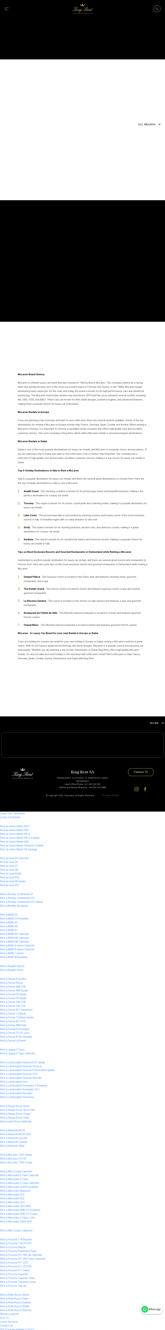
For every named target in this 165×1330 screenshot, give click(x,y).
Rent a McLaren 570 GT (13, 1157)
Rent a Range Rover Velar (14, 1116)
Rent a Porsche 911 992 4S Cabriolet (21, 1253)
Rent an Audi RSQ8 (10, 872)
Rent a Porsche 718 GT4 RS (16, 1241)
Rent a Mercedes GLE (12, 1197)
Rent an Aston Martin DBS (14, 828)
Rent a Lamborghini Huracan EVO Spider (22, 1061)
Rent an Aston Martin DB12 (15, 832)
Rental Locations (9, 1312)
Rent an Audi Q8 (9, 868)
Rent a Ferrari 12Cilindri (13, 1012)
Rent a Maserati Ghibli (12, 1144)
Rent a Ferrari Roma (11, 981)
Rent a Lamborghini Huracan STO (18, 1072)
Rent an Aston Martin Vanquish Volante (22, 844)
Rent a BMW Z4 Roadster (14, 917)
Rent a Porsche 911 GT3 (14, 1261)
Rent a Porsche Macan (13, 1245)
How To (4, 1316)
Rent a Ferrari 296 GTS (13, 1004)
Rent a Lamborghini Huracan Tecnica (20, 1064)
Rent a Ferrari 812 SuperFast (16, 1008)
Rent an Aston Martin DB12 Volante (19, 836)
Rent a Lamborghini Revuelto (16, 1091)
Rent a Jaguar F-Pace (12, 1048)
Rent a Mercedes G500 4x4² (16, 1220)
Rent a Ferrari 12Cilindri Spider (17, 1016)
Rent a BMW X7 (9, 928)
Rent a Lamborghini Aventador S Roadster (24, 1084)
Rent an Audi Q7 (9, 864)
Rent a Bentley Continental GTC (17, 896)
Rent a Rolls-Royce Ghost (14, 1293)
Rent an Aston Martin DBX (14, 840)
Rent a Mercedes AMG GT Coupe (18, 1212)
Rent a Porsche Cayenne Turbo (17, 1276)
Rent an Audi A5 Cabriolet (14, 856)
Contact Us (140, 771)
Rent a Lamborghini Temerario (17, 1095)
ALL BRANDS (146, 124)
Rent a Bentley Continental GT (16, 892)
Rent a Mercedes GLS (12, 1201)
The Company (8, 1328)
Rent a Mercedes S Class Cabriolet (19, 1181)
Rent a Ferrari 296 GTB (13, 1000)
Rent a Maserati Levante (13, 1140)
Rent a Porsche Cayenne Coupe (18, 1280)
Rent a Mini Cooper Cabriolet (16, 1170)
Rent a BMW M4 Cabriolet (14, 936)
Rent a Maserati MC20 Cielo (15, 1132)
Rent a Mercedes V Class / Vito (17, 1216)
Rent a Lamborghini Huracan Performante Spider (27, 1068)
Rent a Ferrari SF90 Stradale (16, 1035)
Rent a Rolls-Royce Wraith (14, 1304)
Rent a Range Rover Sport (14, 1104)
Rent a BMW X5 (9, 921)
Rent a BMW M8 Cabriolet (14, 940)
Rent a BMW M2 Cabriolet (14, 932)
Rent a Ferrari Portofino (13, 977)
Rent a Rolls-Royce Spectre (15, 1308)
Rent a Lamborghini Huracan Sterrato (21, 1076)
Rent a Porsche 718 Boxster (16, 1238)
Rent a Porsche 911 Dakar (15, 1268)
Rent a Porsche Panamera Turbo (18, 1249)
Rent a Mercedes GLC (12, 1193)
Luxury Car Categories (12, 812)
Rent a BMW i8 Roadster (14, 955)
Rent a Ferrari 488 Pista (13, 1023)
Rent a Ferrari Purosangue (14, 1027)
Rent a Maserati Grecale (13, 1136)
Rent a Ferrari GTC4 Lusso (14, 1031)
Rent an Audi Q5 (9, 860)
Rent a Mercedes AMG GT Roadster (20, 1208)
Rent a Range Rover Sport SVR (17, 1108)
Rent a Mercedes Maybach (15, 1189)
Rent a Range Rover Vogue (15, 1112)
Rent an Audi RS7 (9, 883)
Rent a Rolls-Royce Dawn (14, 1297)
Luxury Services (9, 1320)
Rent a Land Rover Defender (16, 1120)
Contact (29, 1328)
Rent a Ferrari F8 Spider (13, 992)
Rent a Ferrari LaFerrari (13, 1039)
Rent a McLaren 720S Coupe (16, 1161)
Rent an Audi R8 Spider (13, 880)
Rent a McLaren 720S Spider (16, 1153)
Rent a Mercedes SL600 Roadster (19, 1185)
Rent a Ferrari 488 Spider (14, 989)
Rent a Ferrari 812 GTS (13, 1019)
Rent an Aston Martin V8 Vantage (18, 847)
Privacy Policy (110, 793)
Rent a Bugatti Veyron (12, 964)
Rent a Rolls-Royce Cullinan (15, 1301)
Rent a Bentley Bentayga (14, 904)
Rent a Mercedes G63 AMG (15, 1204)
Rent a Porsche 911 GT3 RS (16, 1265)
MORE (154, 721)
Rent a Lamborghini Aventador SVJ (19, 1087)
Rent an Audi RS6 (9, 876)
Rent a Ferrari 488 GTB (13, 985)
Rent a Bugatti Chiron (12, 968)
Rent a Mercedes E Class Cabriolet (19, 1174)
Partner (20, 1328)
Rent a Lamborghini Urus (13, 1080)
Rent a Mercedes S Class (14, 1177)
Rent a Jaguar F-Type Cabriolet (17, 1052)
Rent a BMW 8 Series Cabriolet (17, 948)
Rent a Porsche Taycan (13, 1284)
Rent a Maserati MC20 (12, 1129)
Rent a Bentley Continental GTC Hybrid (21, 900)
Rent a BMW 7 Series (12, 952)
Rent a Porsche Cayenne (14, 1272)
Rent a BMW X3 (9, 913)
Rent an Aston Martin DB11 (15, 824)
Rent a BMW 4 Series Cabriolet (17, 944)
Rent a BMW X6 (9, 925)
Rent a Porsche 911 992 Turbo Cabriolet (22, 1257)
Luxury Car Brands (10, 815)
